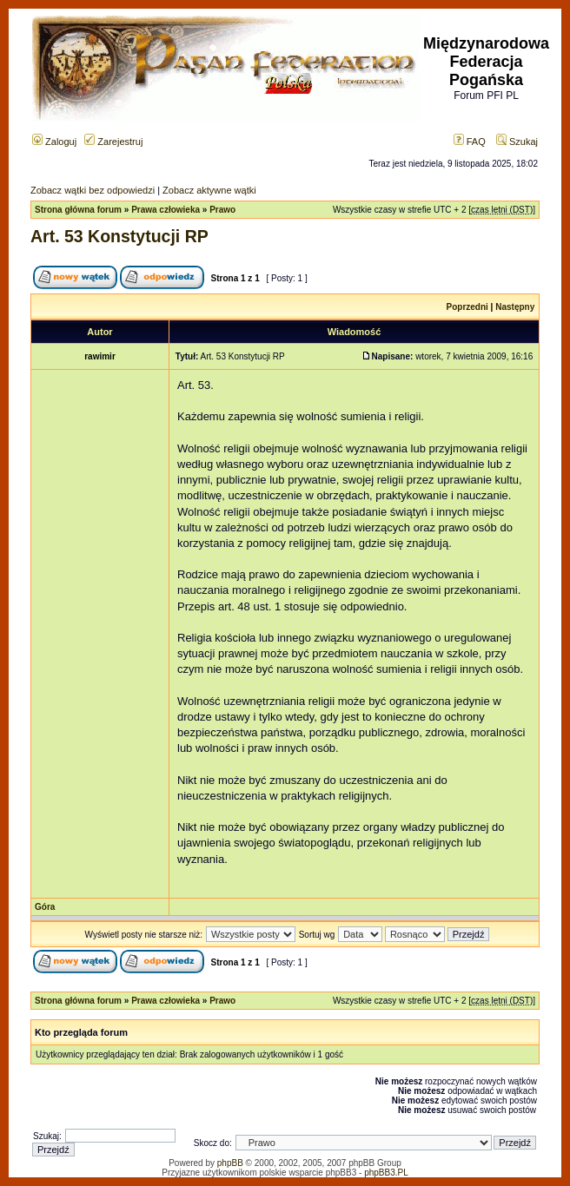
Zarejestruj (113, 141)
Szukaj (517, 141)
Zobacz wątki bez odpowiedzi (92, 190)
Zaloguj (54, 141)
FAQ (470, 141)
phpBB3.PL (386, 1172)
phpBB (230, 1163)
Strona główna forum (78, 209)
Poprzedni (467, 307)
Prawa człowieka (165, 209)
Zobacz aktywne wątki (209, 190)
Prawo (222, 209)
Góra (45, 907)
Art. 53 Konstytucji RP (119, 236)
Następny (514, 307)
